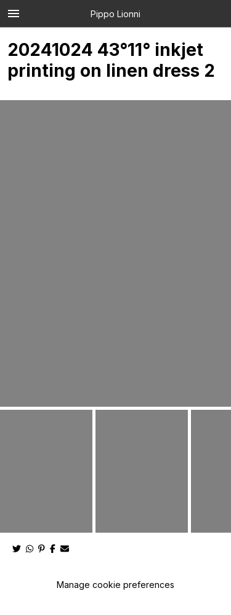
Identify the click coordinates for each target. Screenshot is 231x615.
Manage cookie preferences (115, 584)
